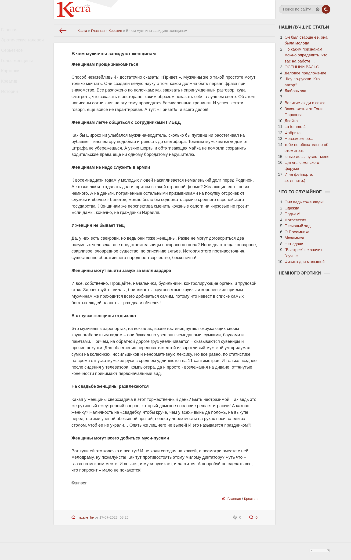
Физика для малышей (305, 262)
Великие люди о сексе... (307, 103)
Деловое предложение (305, 73)
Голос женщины (20, 68)
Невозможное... (299, 138)
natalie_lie (86, 517)
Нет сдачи (294, 244)
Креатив (13, 93)
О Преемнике (297, 232)
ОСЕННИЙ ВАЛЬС (302, 67)
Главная (13, 31)
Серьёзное (16, 55)
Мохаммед (294, 238)
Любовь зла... (297, 91)
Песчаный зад (298, 226)
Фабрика (292, 133)
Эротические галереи (25, 43)
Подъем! (292, 214)
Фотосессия (295, 220)
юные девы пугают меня (307, 156)
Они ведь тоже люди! (304, 202)
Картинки (14, 80)
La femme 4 (295, 126)
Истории (13, 105)
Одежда (292, 208)
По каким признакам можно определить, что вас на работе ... (306, 55)
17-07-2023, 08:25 (114, 517)
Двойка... (293, 121)
